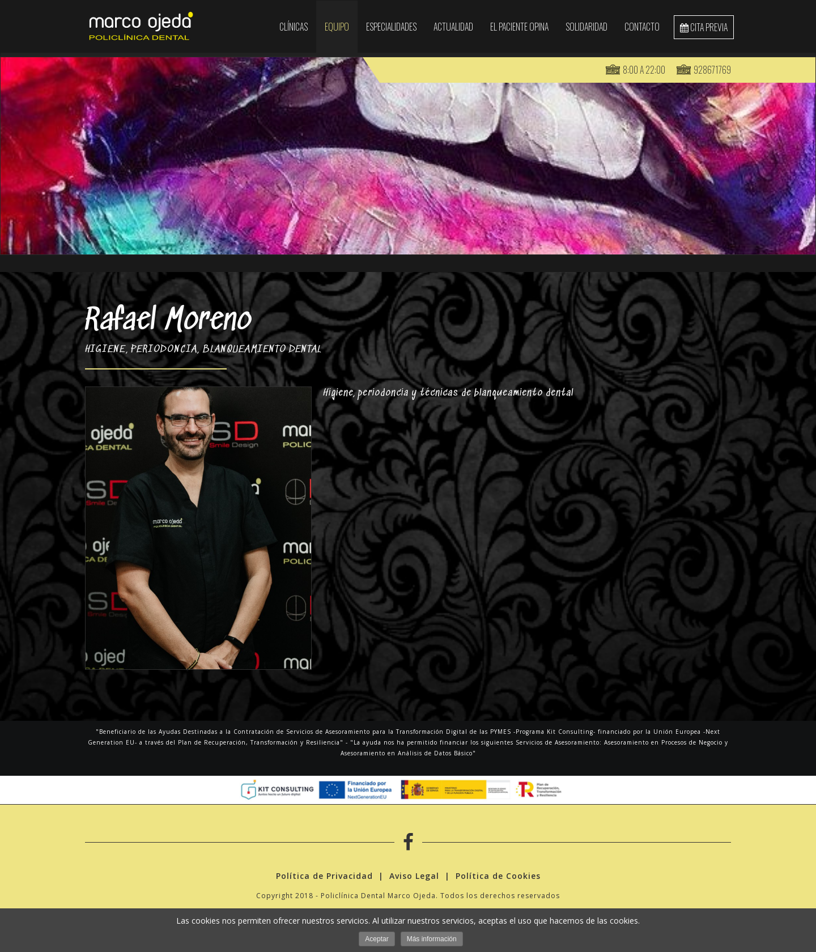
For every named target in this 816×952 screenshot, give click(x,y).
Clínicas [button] (293, 26)
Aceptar (376, 939)
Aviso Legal (414, 877)
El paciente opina (519, 26)
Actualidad (453, 26)
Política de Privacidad (324, 877)
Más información (432, 939)
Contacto (642, 26)
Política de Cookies (498, 877)
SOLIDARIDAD (586, 26)
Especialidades (391, 26)
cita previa (704, 27)
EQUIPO (337, 26)
